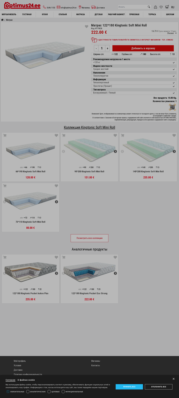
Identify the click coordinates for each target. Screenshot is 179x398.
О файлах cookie (26, 379)
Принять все (129, 387)
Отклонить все (158, 387)
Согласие (10, 379)
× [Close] (173, 379)
